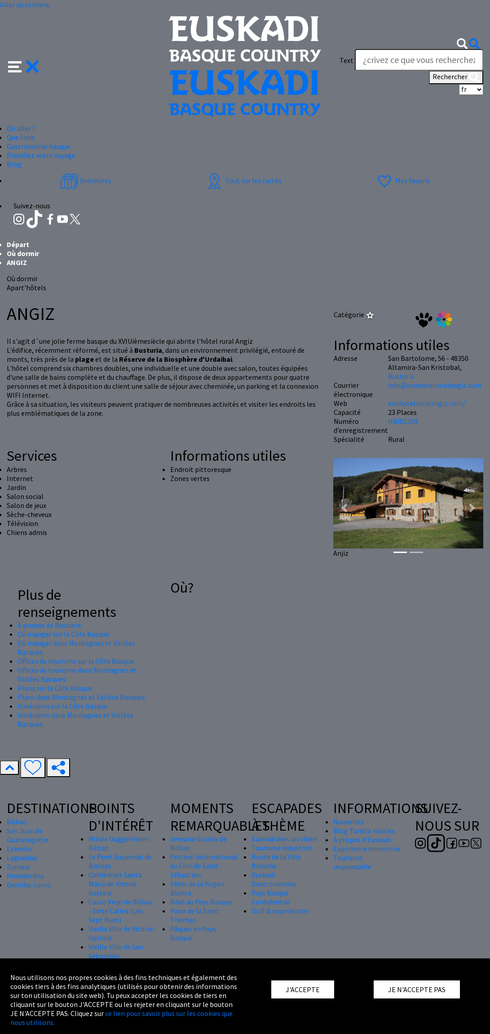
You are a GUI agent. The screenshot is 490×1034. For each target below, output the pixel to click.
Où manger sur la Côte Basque (63, 633)
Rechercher (456, 77)
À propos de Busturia (49, 624)
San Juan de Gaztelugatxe (28, 835)
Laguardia (22, 857)
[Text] (419, 60)
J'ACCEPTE (303, 989)
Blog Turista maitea (364, 830)
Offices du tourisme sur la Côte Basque (76, 660)
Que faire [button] (21, 137)
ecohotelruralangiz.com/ (426, 403)
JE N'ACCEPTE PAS (417, 989)
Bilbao (17, 821)
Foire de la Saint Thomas (194, 915)
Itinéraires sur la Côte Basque (62, 705)
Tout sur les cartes (243, 180)
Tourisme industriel (282, 847)
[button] (23, 65)
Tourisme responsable (352, 862)
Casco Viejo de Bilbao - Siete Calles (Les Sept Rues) (120, 910)
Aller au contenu (25, 4)
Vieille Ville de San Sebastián (115, 951)
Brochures (85, 180)
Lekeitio (19, 848)
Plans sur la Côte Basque (55, 687)
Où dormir (23, 253)
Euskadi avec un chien (284, 838)
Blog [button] (14, 164)
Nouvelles (348, 821)
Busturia (401, 376)
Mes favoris (402, 180)
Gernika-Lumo (29, 884)
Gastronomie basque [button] (39, 146)
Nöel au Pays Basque (201, 901)
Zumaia (18, 866)
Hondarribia (25, 875)
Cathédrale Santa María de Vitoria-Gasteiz (115, 883)
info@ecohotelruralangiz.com (434, 385)
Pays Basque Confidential (271, 897)
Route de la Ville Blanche (276, 861)
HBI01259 (403, 421)
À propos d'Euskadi (362, 839)
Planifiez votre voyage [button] (41, 155)
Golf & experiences (280, 910)
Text (346, 60)
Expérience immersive (367, 848)
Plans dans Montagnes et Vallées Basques (81, 696)
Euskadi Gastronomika (274, 879)
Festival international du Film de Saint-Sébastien (204, 865)
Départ (18, 244)
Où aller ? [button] (21, 128)
